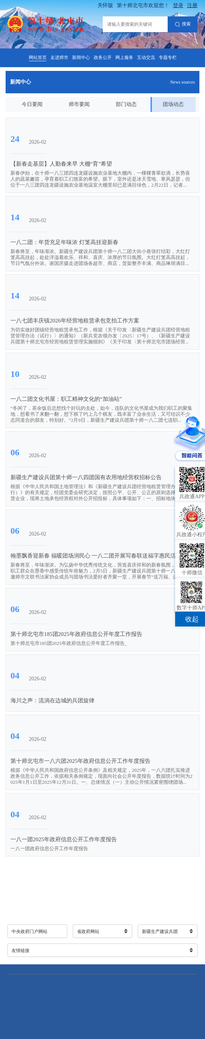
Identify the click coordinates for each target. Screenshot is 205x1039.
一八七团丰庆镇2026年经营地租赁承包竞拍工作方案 (74, 321)
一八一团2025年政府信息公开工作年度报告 (63, 839)
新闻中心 (81, 57)
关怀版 (105, 5)
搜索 (183, 24)
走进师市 (59, 57)
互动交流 (146, 57)
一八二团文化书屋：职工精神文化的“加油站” (66, 399)
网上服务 (124, 57)
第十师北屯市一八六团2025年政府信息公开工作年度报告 (80, 761)
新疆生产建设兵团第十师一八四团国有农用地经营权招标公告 (86, 477)
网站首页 (38, 57)
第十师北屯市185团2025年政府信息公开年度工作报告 (76, 634)
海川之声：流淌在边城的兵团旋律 (52, 700)
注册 (192, 5)
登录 (178, 5)
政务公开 (103, 57)
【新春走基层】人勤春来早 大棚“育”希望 (61, 164)
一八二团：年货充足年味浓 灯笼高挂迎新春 (64, 242)
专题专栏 (168, 57)
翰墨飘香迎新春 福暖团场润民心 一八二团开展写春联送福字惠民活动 (95, 556)
